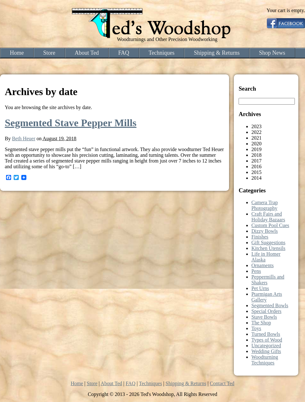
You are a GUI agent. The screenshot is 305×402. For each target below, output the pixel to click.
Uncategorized (266, 345)
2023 (256, 126)
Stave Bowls (264, 317)
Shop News (272, 53)
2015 (256, 172)
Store (49, 53)
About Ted (87, 53)
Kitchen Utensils (268, 248)
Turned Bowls (265, 334)
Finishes (259, 236)
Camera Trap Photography (264, 205)
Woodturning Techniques (264, 359)
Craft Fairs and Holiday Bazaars (268, 216)
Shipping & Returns (217, 53)
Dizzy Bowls (264, 231)
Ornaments (262, 265)
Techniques (162, 53)
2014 (256, 178)
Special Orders (266, 311)
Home (17, 53)
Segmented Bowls (269, 305)
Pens (256, 271)
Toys (256, 328)
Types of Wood (266, 340)
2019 (256, 149)
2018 (256, 155)
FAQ (123, 53)
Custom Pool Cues (270, 225)
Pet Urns (260, 288)
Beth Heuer (23, 138)
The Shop (261, 322)
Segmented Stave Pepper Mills (70, 122)
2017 (256, 160)
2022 (256, 132)
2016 (256, 166)
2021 (256, 138)
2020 (256, 143)
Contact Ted (222, 383)
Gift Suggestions (268, 242)
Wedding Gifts (266, 351)
